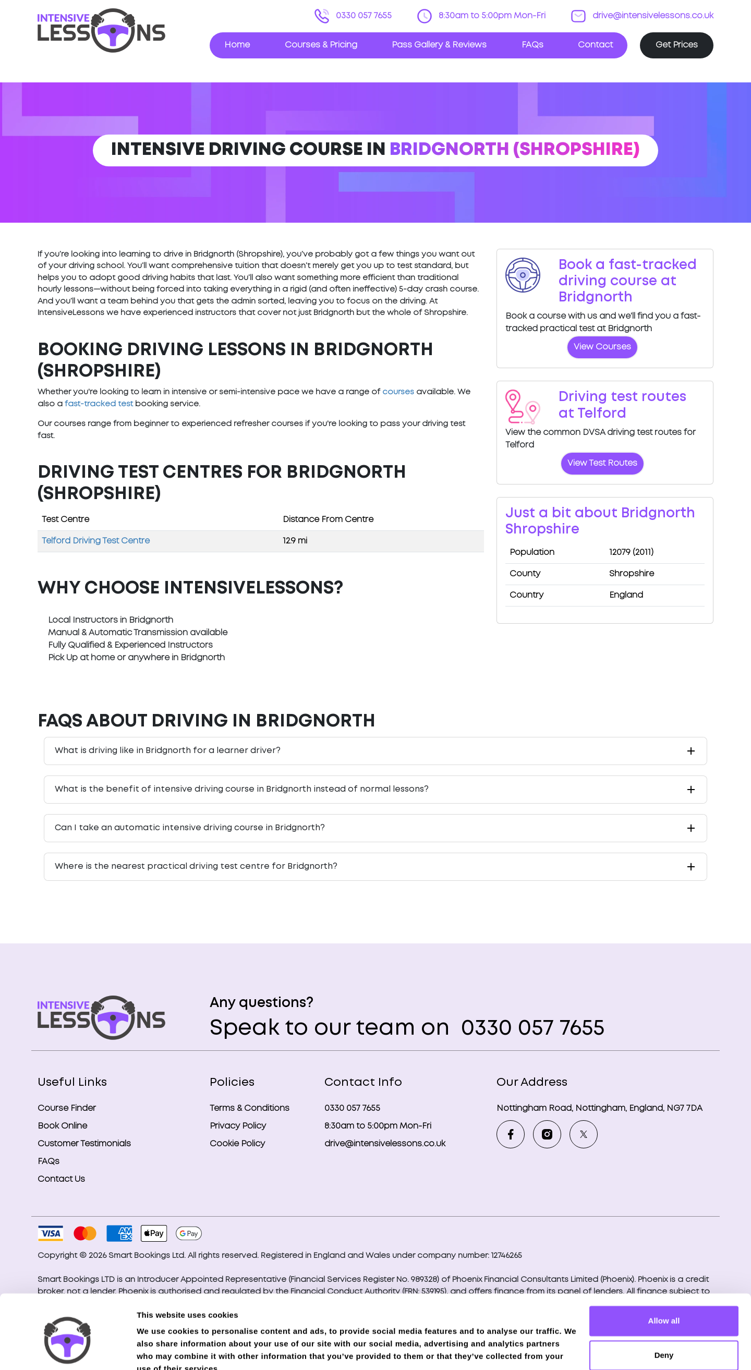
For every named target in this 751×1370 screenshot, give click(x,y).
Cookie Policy (237, 1144)
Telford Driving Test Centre (96, 541)
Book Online (62, 1126)
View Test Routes (602, 463)
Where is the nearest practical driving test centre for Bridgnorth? (196, 866)
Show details (161, 1349)
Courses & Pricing (321, 45)
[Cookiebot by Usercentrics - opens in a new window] (67, 1349)
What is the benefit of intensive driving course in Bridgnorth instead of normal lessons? (242, 789)
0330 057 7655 (363, 16)
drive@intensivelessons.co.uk (651, 16)
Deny (664, 1306)
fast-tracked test (99, 404)
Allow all (664, 1272)
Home (237, 45)
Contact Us (61, 1179)
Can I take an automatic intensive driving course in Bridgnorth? (190, 828)
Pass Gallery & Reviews (439, 45)
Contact (595, 45)
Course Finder (67, 1108)
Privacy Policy (238, 1126)
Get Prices (677, 45)
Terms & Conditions (249, 1108)
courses (398, 392)
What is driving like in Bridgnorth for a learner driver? (168, 751)
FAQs (532, 45)
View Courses (602, 347)
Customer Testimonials (84, 1144)
